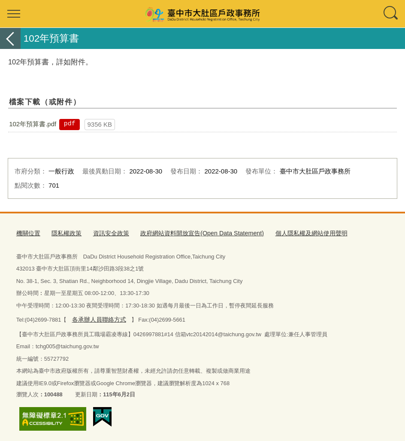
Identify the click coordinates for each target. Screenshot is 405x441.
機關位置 (27, 233)
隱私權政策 (64, 233)
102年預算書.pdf (32, 124)
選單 (13, 13)
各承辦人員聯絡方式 (97, 317)
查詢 (391, 13)
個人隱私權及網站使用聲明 (291, 233)
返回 (10, 38)
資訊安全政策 (106, 233)
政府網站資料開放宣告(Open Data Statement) (190, 233)
